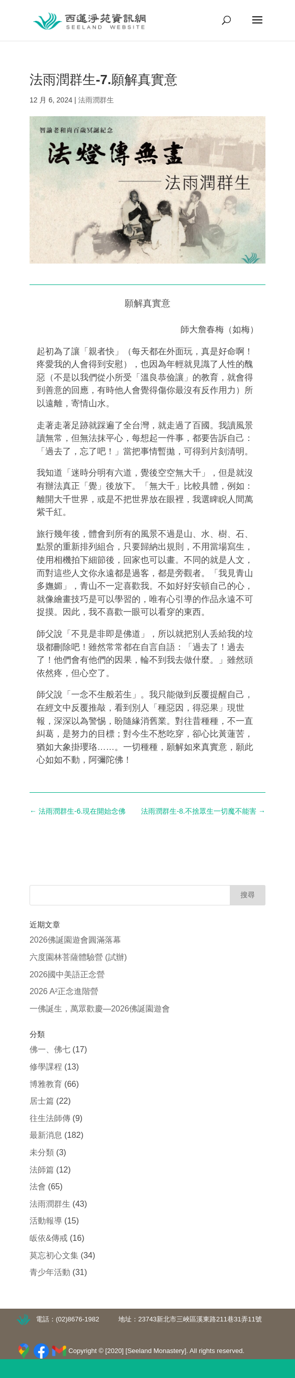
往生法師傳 (50, 1118)
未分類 (42, 1152)
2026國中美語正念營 (67, 974)
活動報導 (46, 1220)
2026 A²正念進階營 (64, 991)
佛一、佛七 (50, 1049)
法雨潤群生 (96, 100)
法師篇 (42, 1169)
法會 (38, 1186)
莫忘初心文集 (54, 1255)
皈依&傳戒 (49, 1238)
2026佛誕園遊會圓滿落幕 (75, 939)
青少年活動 (50, 1272)
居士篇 (42, 1101)
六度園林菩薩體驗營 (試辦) (78, 957)
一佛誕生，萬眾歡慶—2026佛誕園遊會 (100, 1008)
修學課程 (46, 1066)
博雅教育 (46, 1084)
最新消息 (46, 1135)
